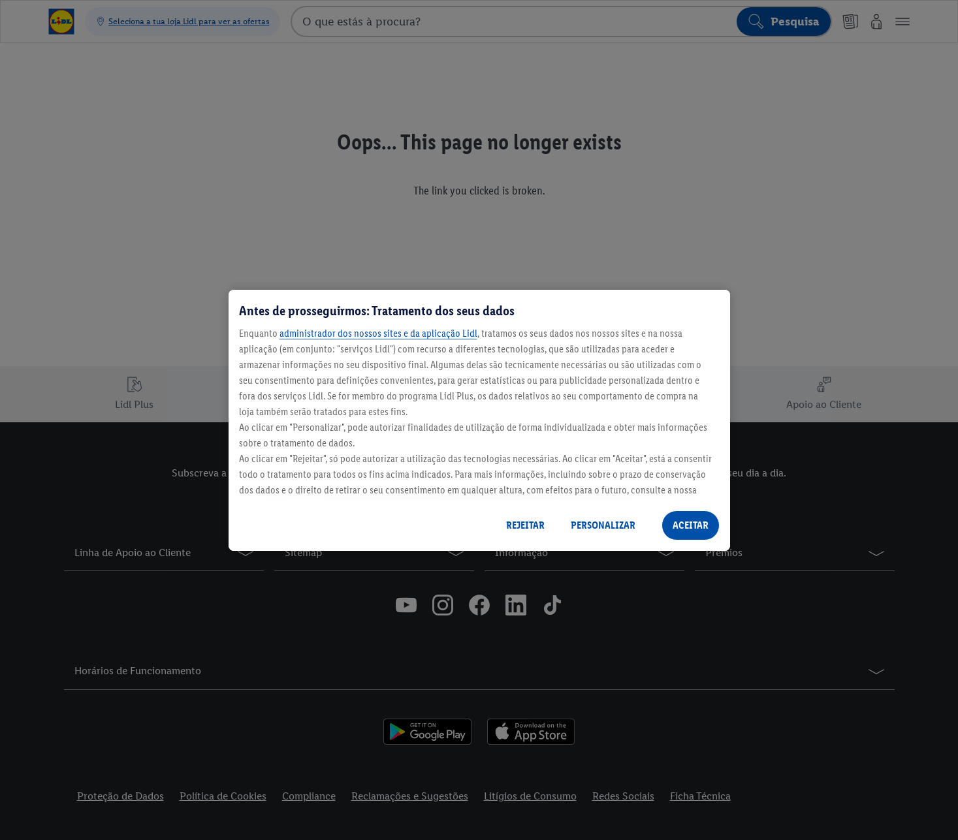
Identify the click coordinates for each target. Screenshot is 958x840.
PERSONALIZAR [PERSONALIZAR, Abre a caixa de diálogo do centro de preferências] (603, 525)
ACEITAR (691, 525)
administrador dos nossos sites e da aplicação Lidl (378, 333)
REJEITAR (525, 525)
